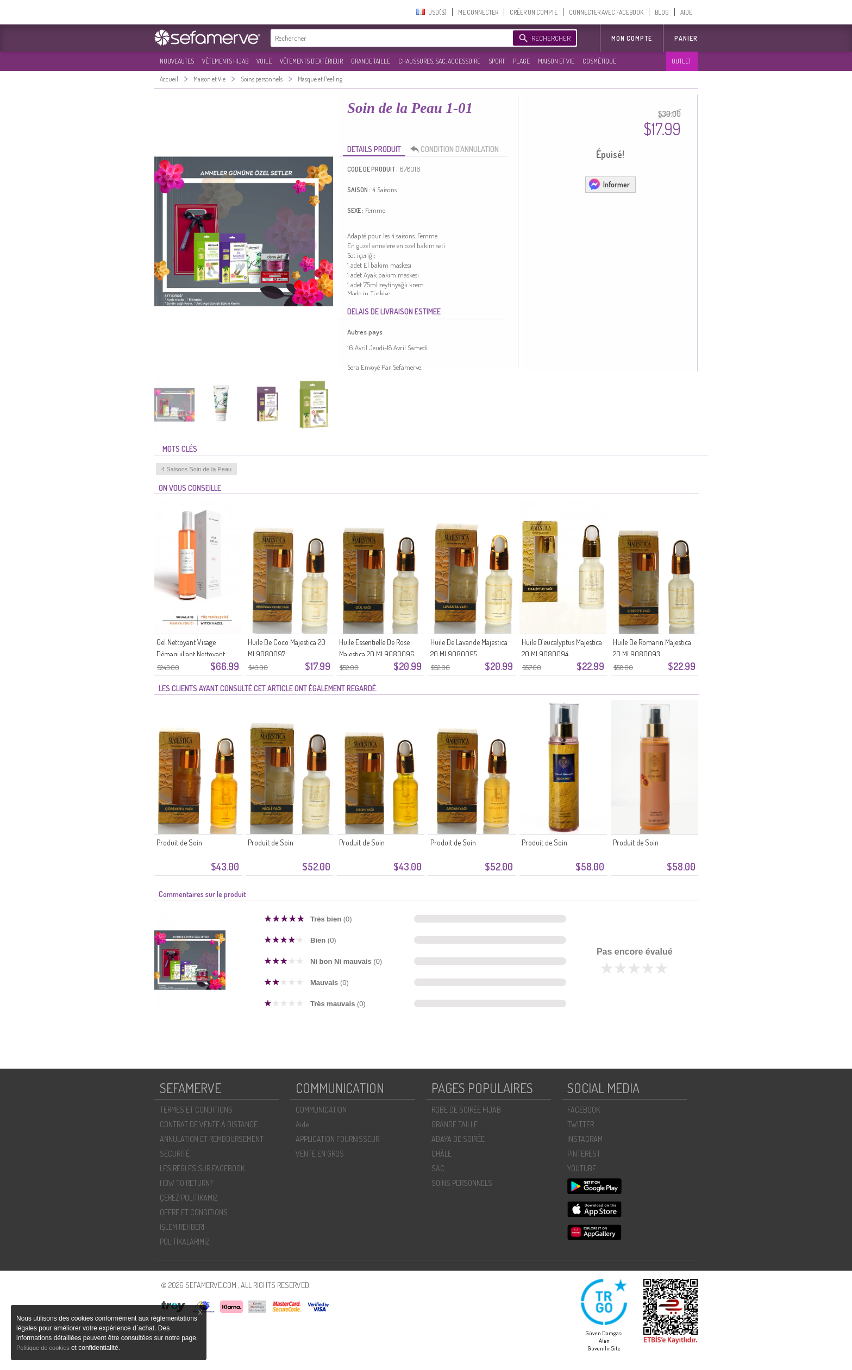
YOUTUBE (581, 1168)
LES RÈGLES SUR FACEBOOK (202, 1168)
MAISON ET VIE (556, 61)
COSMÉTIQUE (599, 61)
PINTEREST (583, 1153)
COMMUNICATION (321, 1109)
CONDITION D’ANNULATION (457, 149)
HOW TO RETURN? (186, 1183)
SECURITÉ (175, 1153)
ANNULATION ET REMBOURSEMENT (212, 1139)
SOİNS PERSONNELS (461, 1183)
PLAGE (521, 61)
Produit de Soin (179, 842)
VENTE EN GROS (320, 1153)
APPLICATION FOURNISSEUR (337, 1139)
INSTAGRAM (585, 1139)
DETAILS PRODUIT (374, 149)
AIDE (686, 12)
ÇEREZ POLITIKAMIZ (189, 1197)
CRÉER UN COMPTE (533, 12)
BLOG (662, 12)
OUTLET (681, 61)
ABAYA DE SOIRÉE (458, 1139)
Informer (609, 184)
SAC (437, 1168)
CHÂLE (441, 1153)
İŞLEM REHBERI (182, 1227)
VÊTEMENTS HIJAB (225, 61)
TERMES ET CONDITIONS (196, 1109)
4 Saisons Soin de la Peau (196, 469)
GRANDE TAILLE (370, 61)
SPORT (496, 61)
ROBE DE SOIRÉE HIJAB (466, 1109)
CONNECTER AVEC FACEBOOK (606, 12)
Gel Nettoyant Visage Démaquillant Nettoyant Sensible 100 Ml (190, 654)
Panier (686, 38)
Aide (302, 1124)
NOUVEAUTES (177, 61)
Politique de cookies (43, 1347)
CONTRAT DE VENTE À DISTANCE (209, 1124)
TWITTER (580, 1124)
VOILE (264, 61)
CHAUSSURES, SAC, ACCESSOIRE (439, 61)
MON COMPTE (631, 38)
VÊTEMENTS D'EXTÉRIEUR (311, 61)
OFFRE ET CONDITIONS (194, 1212)
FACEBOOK (583, 1109)
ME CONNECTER (478, 12)
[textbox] (389, 38)
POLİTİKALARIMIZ (185, 1241)
